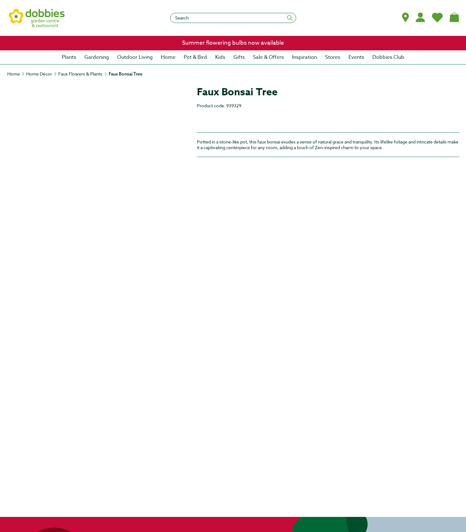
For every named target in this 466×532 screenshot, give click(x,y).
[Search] (233, 18)
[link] (233, 43)
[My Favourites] (437, 17)
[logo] (37, 17)
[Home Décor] (42, 74)
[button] (405, 17)
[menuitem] (69, 57)
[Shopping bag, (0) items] (454, 17)
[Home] (16, 74)
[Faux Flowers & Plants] (83, 74)
